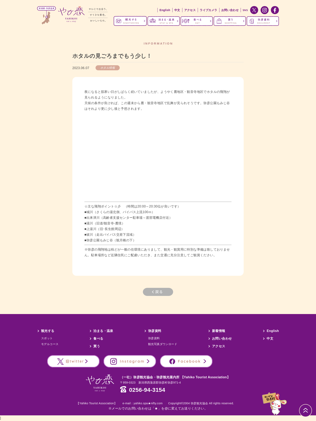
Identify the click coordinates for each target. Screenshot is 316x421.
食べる (98, 338)
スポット (47, 338)
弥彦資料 (154, 331)
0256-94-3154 (147, 390)
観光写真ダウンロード (162, 344)
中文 (177, 10)
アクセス (190, 10)
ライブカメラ (208, 10)
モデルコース (49, 344)
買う (96, 346)
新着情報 (218, 331)
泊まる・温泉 (103, 331)
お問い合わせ (230, 10)
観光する (47, 331)
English (164, 10)
